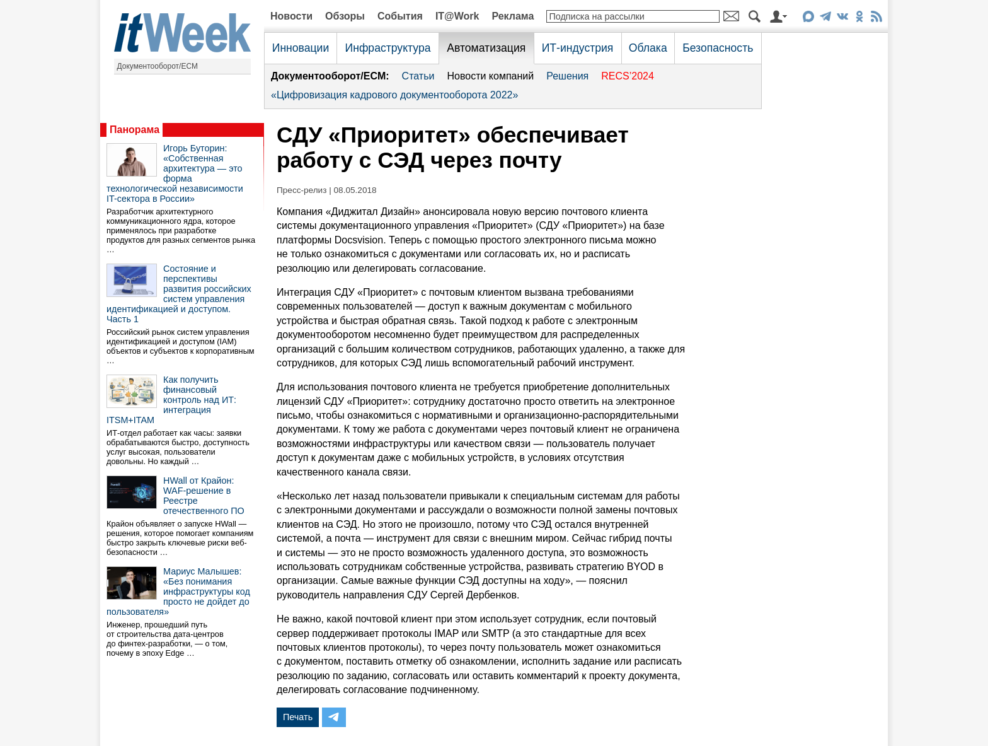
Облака (648, 48)
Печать (298, 717)
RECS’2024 (627, 76)
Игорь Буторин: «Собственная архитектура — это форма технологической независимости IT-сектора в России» (174, 173)
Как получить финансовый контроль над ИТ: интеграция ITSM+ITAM (171, 400)
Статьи (418, 76)
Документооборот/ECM (157, 66)
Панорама (134, 129)
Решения (567, 76)
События (400, 16)
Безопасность (717, 48)
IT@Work (457, 16)
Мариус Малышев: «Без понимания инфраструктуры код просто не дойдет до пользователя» (178, 591)
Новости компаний (490, 76)
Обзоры (345, 16)
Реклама (512, 16)
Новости (291, 16)
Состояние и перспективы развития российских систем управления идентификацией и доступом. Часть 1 (178, 294)
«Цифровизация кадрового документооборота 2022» (394, 95)
